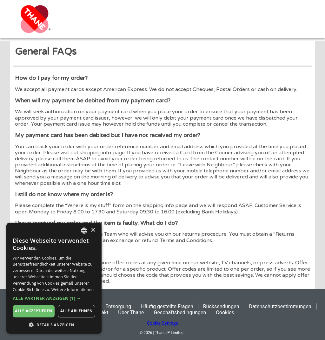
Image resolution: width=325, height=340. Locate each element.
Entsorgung (118, 306)
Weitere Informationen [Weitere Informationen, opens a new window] (72, 289)
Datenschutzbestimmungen (280, 306)
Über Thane (131, 312)
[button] (54, 298)
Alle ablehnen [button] (76, 311)
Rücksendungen (221, 306)
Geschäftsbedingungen (180, 312)
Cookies (225, 312)
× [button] (92, 230)
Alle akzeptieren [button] (33, 311)
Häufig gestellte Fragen (167, 306)
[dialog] (54, 278)
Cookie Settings (162, 323)
